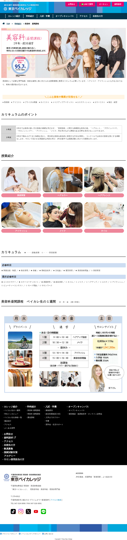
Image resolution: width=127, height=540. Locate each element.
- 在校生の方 (9, 445)
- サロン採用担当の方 (13, 459)
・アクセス (7, 424)
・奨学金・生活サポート (53, 424)
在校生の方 (99, 16)
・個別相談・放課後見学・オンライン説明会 (84, 414)
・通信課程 (30, 417)
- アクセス (8, 441)
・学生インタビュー (10, 414)
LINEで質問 (87, 4)
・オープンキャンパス (76, 410)
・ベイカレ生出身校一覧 (12, 417)
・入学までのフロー (52, 417)
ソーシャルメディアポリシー (31, 534)
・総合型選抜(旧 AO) (52, 414)
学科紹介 (30, 16)
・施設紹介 (7, 421)
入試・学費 (45, 16)
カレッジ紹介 (14, 16)
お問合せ (71, 4)
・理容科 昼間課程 (33, 414)
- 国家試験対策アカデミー (10, 454)
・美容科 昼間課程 (33, 410)
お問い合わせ (48, 534)
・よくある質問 (9, 428)
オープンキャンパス (65, 16)
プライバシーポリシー (9, 534)
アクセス (84, 16)
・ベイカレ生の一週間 (11, 410)
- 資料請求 (9, 437)
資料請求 (117, 4)
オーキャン (103, 4)
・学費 (46, 421)
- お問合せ (8, 434)
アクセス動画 (56, 500)
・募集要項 (48, 410)
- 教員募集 (8, 448)
